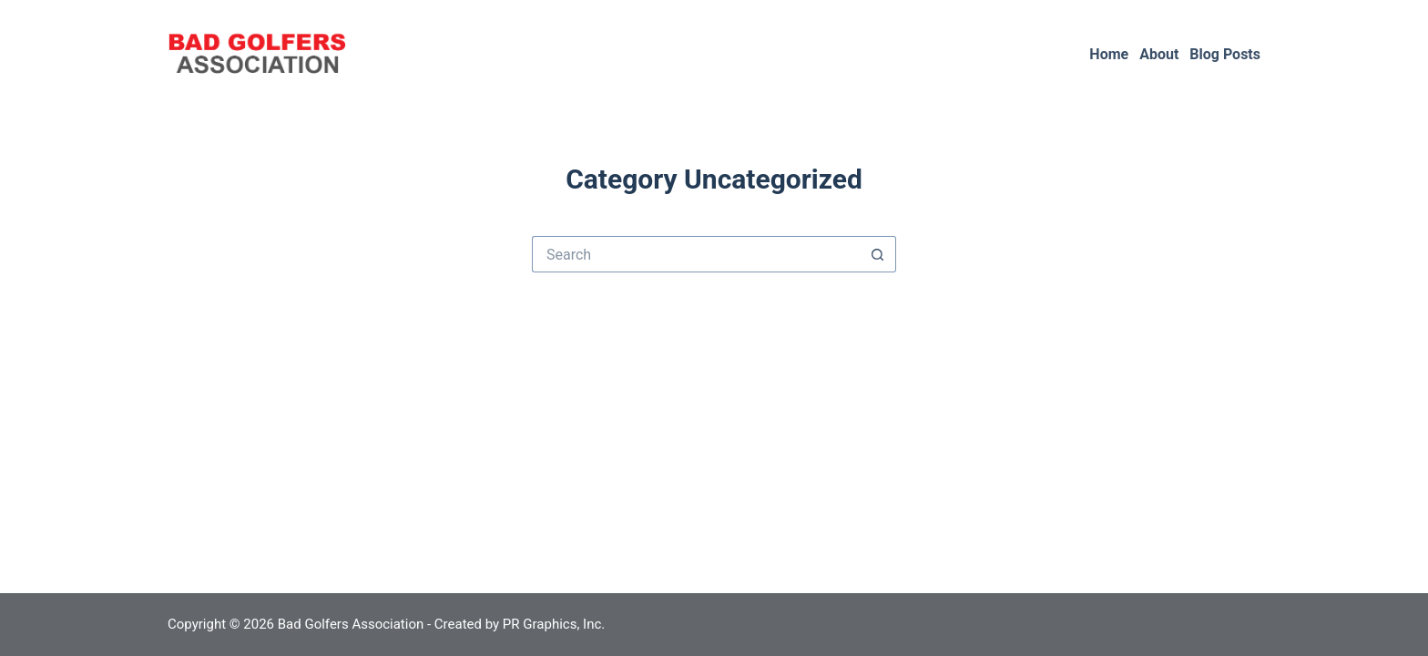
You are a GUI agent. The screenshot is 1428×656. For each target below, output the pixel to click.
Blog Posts (1224, 54)
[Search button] (878, 254)
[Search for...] (696, 254)
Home (1108, 54)
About (1158, 54)
